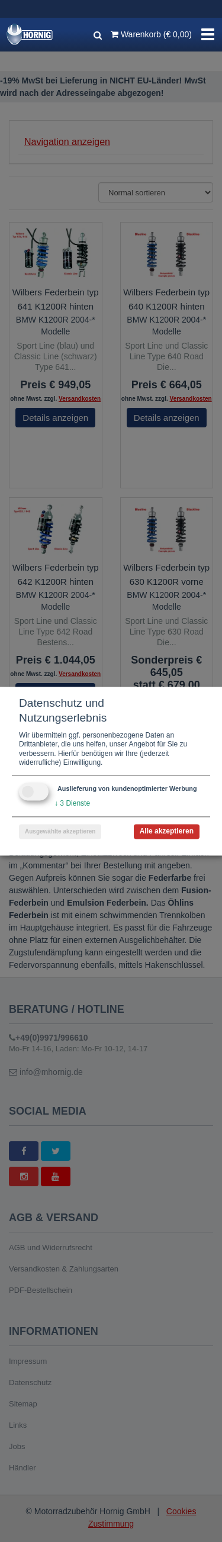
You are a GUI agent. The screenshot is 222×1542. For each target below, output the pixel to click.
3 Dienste (72, 803)
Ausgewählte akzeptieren (60, 831)
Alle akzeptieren (167, 831)
